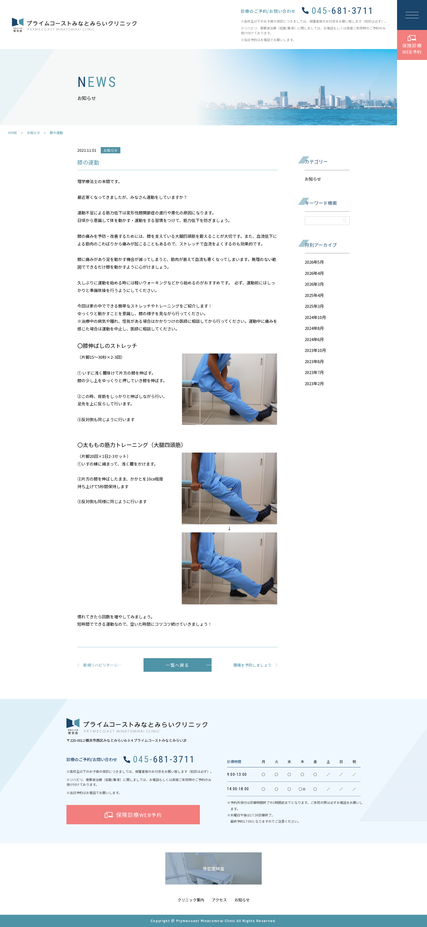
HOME (12, 132)
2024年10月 (315, 317)
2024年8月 (314, 328)
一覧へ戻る (177, 665)
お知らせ (33, 132)
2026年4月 (314, 273)
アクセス (219, 899)
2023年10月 (315, 350)
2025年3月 (314, 306)
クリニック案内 (191, 899)
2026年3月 (314, 284)
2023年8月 (314, 361)
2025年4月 (314, 295)
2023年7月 (314, 372)
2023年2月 (314, 383)
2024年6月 (314, 339)
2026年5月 (314, 262)
